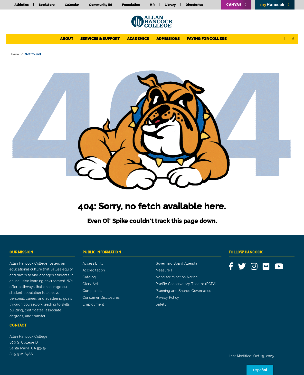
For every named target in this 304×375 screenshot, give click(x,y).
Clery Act (90, 284)
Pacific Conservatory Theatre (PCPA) (186, 284)
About (66, 39)
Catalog (89, 277)
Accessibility (93, 263)
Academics (138, 39)
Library (170, 4)
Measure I (164, 270)
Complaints (92, 291)
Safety (161, 304)
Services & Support (100, 39)
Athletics (21, 4)
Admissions (168, 39)
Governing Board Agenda (176, 263)
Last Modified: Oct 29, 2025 (251, 356)
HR (152, 4)
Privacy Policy (167, 297)
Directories (194, 4)
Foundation (131, 4)
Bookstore (46, 4)
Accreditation (94, 270)
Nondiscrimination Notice (177, 277)
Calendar (72, 4)
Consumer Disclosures (101, 297)
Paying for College (207, 39)
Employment (93, 304)
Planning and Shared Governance (183, 291)
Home (14, 54)
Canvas (233, 4)
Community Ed (100, 4)
